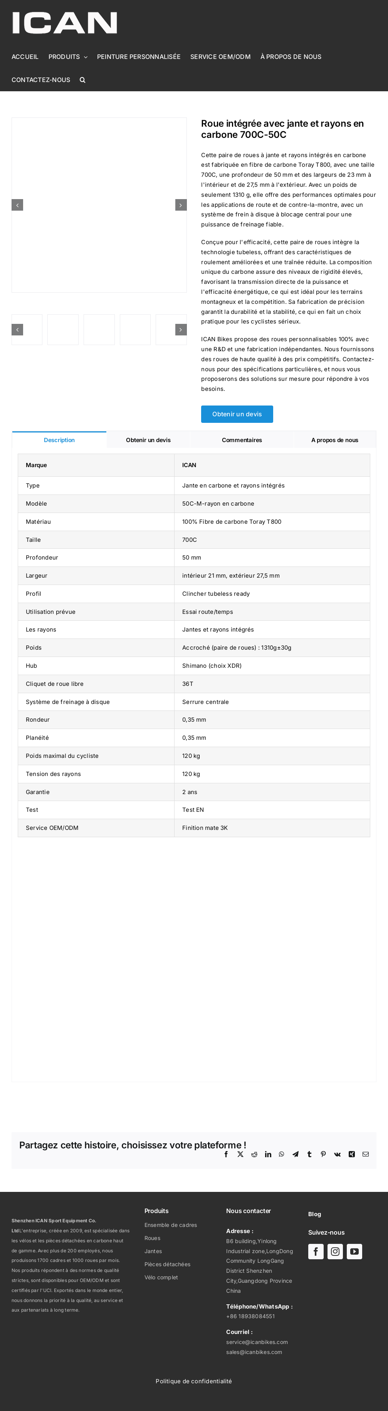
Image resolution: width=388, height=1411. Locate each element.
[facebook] (316, 1251)
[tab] (59, 439)
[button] (83, 79)
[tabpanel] (194, 765)
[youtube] (354, 1251)
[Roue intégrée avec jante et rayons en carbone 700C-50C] (99, 205)
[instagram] (335, 1251)
